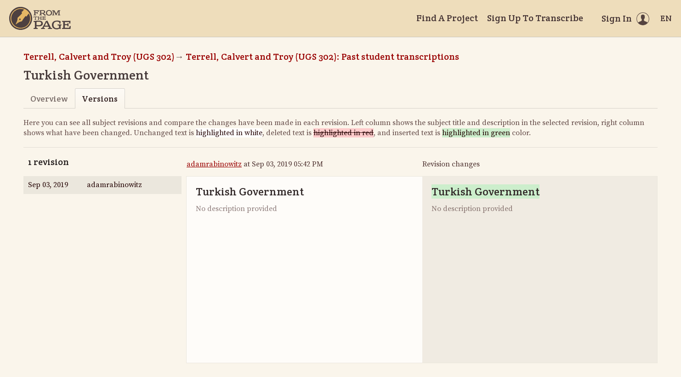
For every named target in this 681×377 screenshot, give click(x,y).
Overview (49, 98)
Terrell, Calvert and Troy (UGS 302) (99, 57)
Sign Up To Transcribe (535, 18)
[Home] (40, 18)
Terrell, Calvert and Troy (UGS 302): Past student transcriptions (322, 57)
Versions (100, 98)
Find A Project (447, 18)
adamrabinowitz (214, 164)
